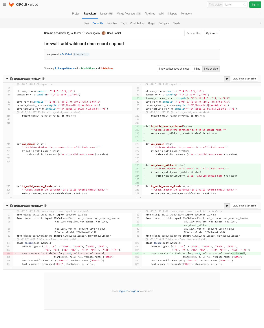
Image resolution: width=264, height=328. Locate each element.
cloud (34, 4)
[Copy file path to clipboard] (44, 79)
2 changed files (65, 68)
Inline (197, 68)
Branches (112, 23)
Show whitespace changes (174, 68)
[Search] (235, 4)
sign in (135, 291)
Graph (151, 23)
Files (86, 23)
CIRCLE (21, 4)
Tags (124, 23)
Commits (98, 23)
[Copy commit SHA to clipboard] (68, 33)
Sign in (255, 4)
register (123, 291)
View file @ (244, 78)
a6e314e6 (66, 54)
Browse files (193, 33)
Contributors (137, 23)
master (79, 54)
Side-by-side (211, 68)
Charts (176, 23)
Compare (164, 23)
